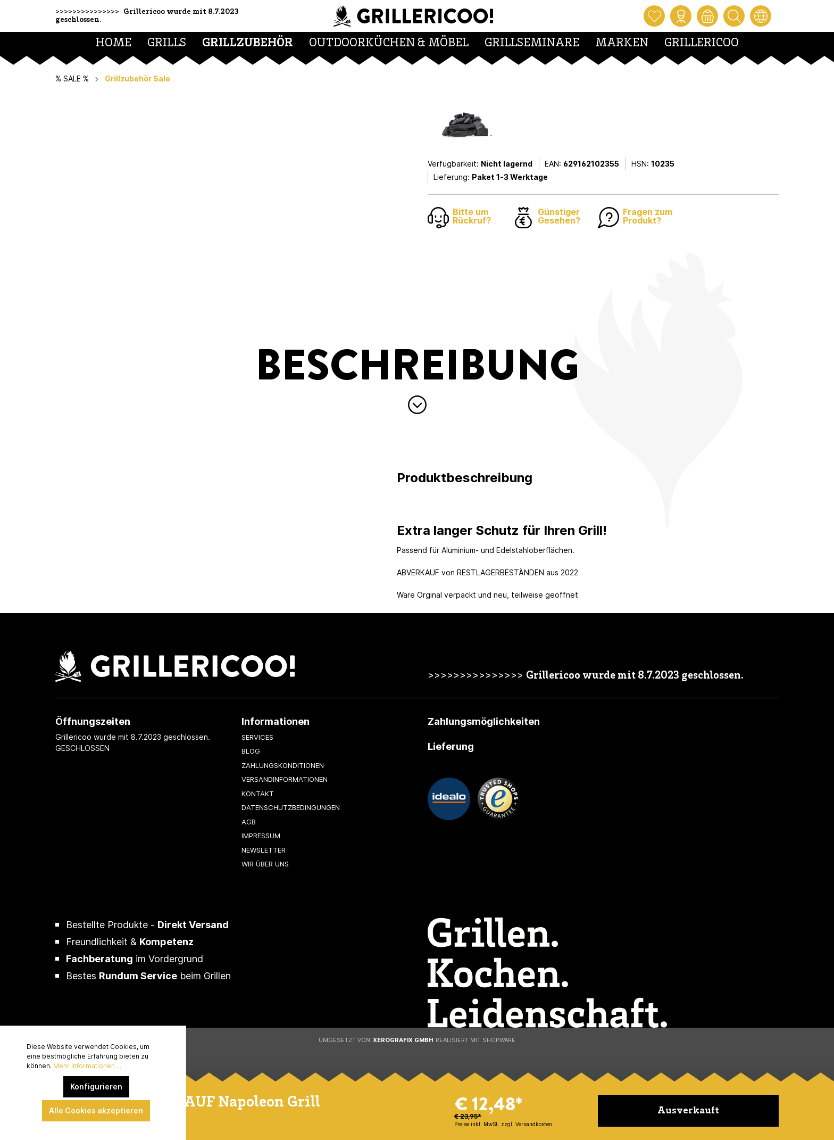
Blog (250, 751)
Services (257, 737)
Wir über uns (265, 864)
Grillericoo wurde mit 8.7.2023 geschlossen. (635, 676)
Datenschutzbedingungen (290, 807)
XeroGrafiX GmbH (403, 1040)
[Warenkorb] (707, 16)
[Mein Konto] (680, 16)
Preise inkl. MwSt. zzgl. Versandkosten (503, 1124)
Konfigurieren (96, 1086)
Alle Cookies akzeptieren (96, 1110)
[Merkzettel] (654, 16)
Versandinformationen (284, 779)
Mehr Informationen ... (87, 1066)
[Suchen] (734, 16)
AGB (248, 821)
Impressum (260, 835)
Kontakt (257, 793)
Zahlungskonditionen (282, 765)
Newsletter (263, 850)
